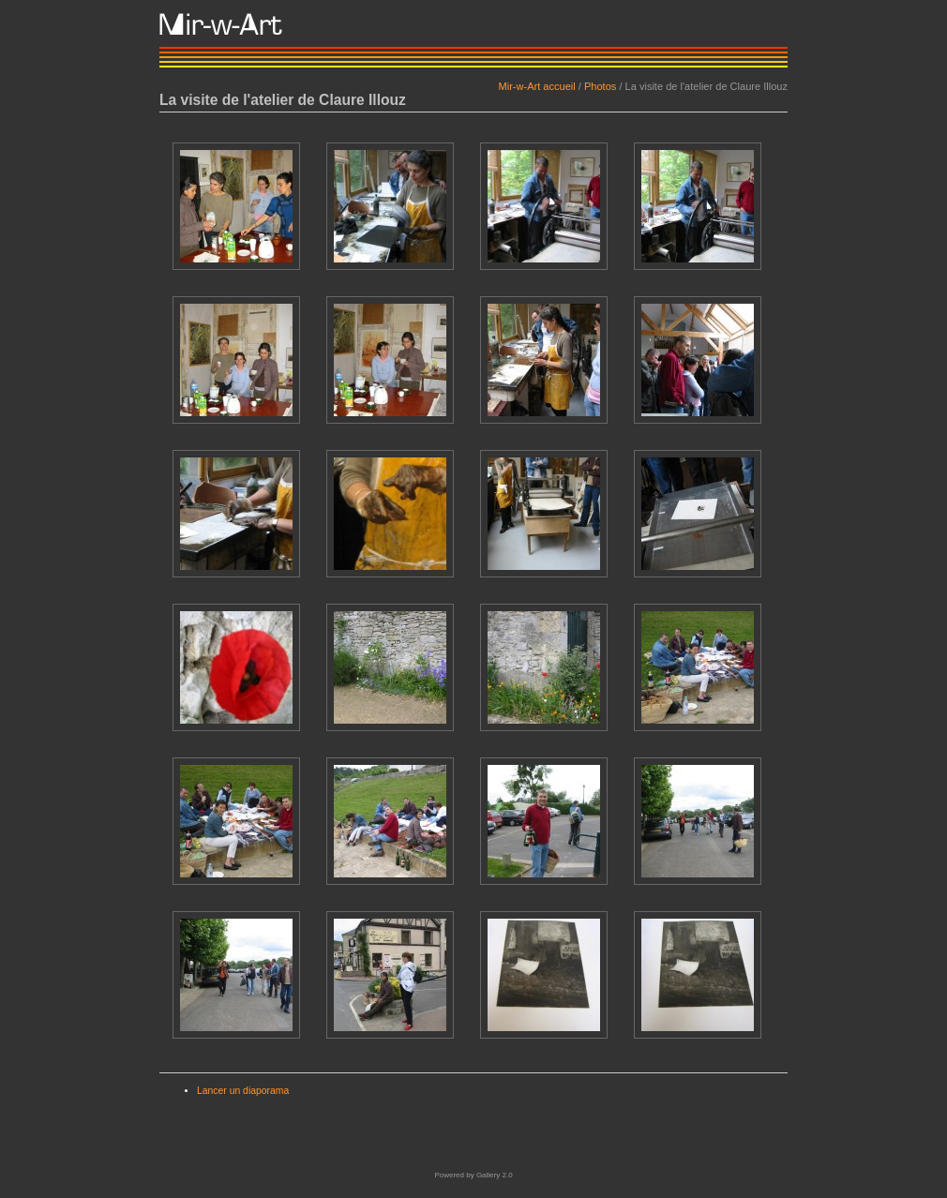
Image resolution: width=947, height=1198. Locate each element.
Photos (600, 86)
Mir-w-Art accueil (536, 86)
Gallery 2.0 (494, 1175)
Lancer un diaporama (243, 1091)
